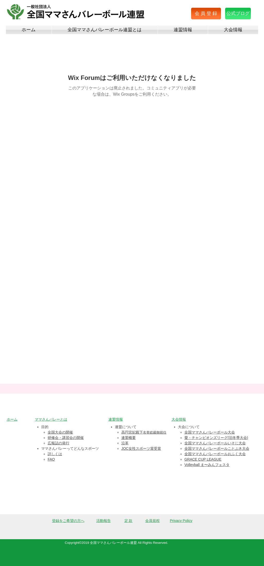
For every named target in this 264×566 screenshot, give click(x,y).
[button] (206, 13)
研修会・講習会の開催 (66, 438)
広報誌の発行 (58, 443)
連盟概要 (128, 438)
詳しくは (55, 454)
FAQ (51, 459)
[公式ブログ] (238, 13)
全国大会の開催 (60, 432)
